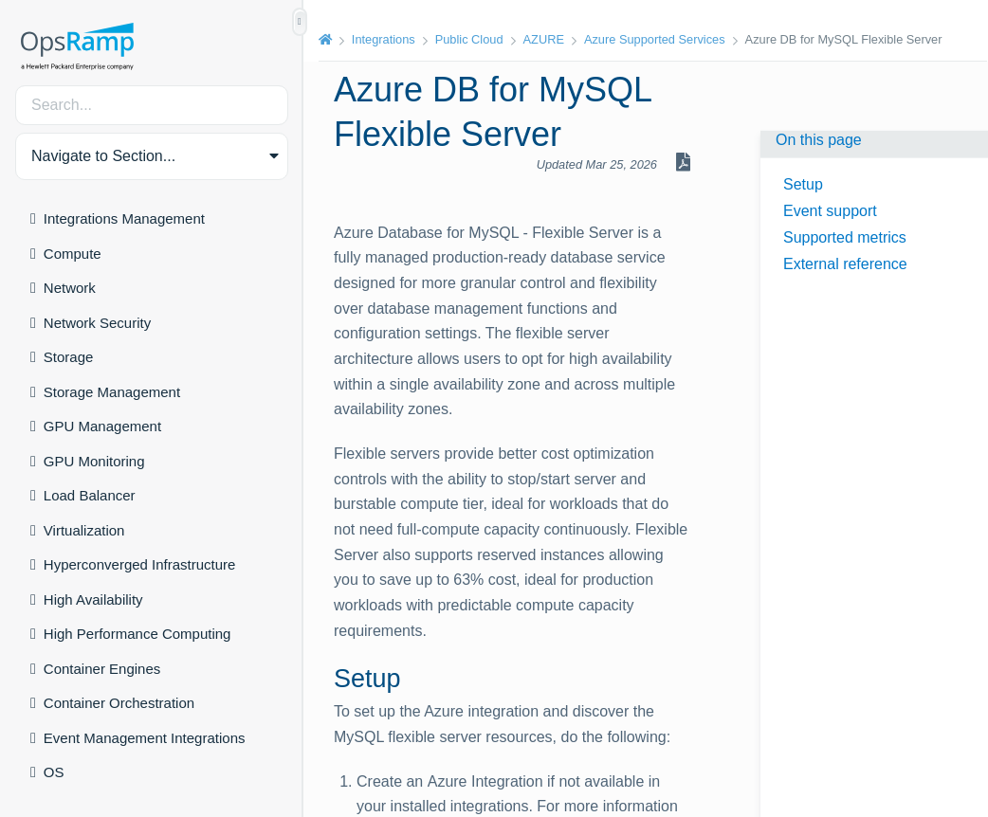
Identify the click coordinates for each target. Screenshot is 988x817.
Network (70, 288)
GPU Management (102, 426)
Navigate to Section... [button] (103, 156)
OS (54, 772)
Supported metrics (844, 237)
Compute (72, 253)
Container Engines (102, 669)
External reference (845, 264)
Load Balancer (90, 495)
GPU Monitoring (94, 461)
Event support (830, 211)
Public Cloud (469, 39)
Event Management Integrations (145, 738)
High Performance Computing (137, 634)
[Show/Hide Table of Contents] (299, 22)
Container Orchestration (119, 703)
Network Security (97, 323)
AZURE (543, 39)
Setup (803, 184)
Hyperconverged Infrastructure (140, 564)
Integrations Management (124, 218)
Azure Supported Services (654, 39)
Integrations (383, 39)
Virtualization (84, 530)
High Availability (93, 599)
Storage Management (112, 392)
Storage (69, 357)
